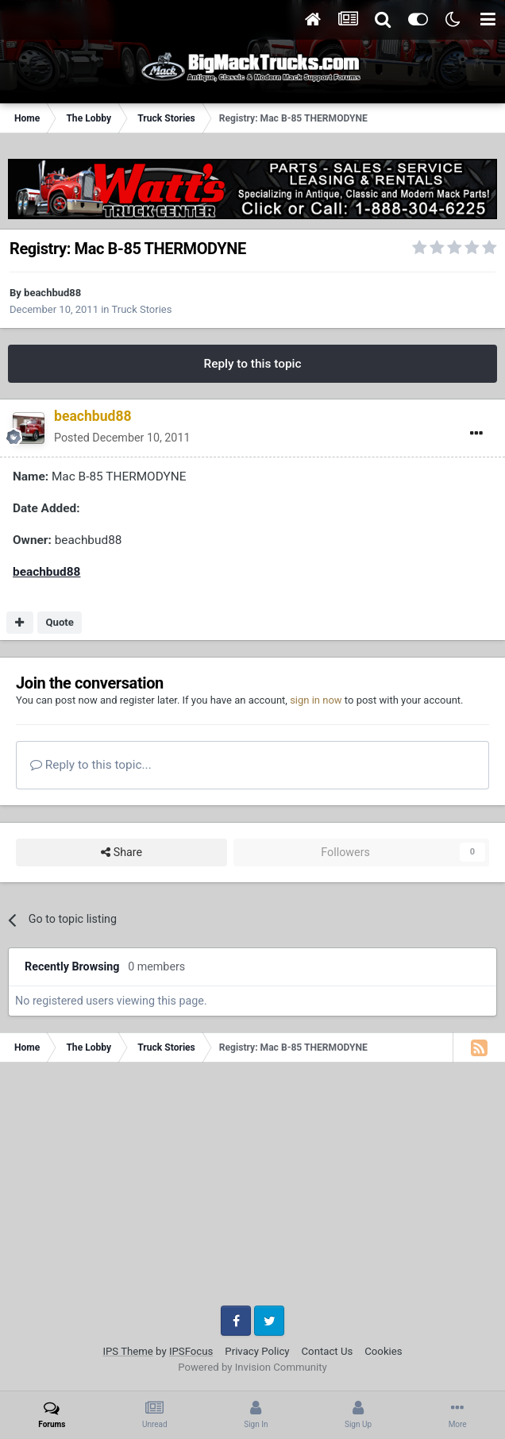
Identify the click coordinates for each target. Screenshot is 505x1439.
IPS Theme (127, 1351)
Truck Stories (142, 309)
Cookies (383, 1351)
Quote (59, 622)
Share (121, 852)
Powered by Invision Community (252, 1367)
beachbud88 (52, 293)
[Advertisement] (252, 1189)
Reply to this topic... (91, 765)
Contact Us (327, 1351)
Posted (122, 437)
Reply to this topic (252, 364)
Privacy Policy (257, 1351)
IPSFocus (191, 1351)
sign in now (316, 700)
